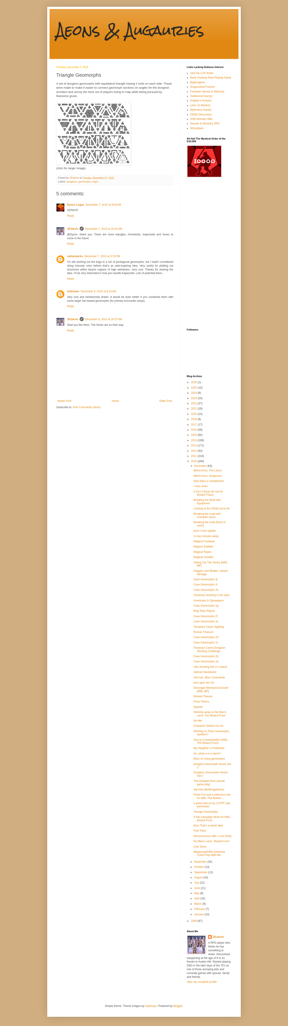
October (199, 866)
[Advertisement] (205, 252)
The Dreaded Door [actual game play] (209, 782)
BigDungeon (197, 82)
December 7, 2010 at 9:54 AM (103, 204)
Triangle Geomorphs (206, 811)
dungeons (72, 181)
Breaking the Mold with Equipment (207, 501)
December (200, 466)
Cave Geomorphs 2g (206, 605)
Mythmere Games (201, 109)
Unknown (73, 291)
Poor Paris (200, 830)
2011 (194, 456)
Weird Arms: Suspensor (208, 475)
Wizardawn (196, 128)
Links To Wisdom (200, 105)
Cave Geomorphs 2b (206, 656)
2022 (194, 403)
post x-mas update (205, 530)
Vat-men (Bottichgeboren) (209, 789)
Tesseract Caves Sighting (209, 626)
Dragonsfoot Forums (202, 86)
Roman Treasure (204, 632)
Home (115, 401)
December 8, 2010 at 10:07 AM (103, 319)
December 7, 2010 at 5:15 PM (102, 256)
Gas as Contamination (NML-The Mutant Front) (211, 741)
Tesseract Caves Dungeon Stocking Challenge (209, 649)
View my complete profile (202, 981)
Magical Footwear (204, 541)
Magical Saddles (203, 546)
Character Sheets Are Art (208, 725)
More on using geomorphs (209, 758)
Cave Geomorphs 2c (206, 642)
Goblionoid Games (201, 96)
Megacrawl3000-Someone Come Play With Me (209, 853)
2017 (194, 424)
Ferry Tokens (201, 701)
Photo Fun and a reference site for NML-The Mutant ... (212, 796)
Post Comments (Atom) (87, 407)
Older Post (165, 401)
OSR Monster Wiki (201, 119)
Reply (70, 215)
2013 (194, 445)
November (200, 861)
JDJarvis (72, 228)
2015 (194, 434)
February (200, 909)
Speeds (198, 707)
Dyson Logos (75, 204)
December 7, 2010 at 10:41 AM (103, 228)
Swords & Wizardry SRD (205, 123)
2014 (194, 440)
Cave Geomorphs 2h (206, 590)
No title (198, 720)
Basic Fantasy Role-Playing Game (210, 77)
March (198, 903)
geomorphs (85, 181)
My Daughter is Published (209, 748)
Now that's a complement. (209, 481)
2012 (194, 450)
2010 (194, 461)
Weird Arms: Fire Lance (208, 470)
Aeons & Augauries (130, 30)
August (198, 877)
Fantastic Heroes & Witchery (207, 91)
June (197, 888)
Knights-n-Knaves (201, 100)
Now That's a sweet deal (208, 825)
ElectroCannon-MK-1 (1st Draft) (213, 836)
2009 (194, 920)
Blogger (177, 1006)
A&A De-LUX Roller (202, 73)
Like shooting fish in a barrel (210, 666)
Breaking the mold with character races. (207, 515)
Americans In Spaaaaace (209, 600)
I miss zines (201, 486)
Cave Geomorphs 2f (206, 616)
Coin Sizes (200, 846)
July (197, 882)
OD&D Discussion (201, 114)
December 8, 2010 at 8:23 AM (98, 291)
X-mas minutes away (206, 536)
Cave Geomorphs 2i (206, 584)
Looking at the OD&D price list (212, 508)
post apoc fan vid (204, 682)
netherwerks (75, 256)
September (201, 872)
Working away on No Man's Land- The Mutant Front (210, 714)
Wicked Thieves (203, 696)
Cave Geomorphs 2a (206, 661)
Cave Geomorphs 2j (206, 579)
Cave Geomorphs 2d (206, 637)
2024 (194, 392)
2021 (194, 408)
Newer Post (64, 401)
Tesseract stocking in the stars (212, 595)
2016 (194, 429)
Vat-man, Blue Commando (209, 677)
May (197, 893)
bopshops (151, 1006)
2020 (194, 414)
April (197, 898)
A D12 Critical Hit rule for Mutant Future (208, 493)
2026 (194, 382)
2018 (194, 419)
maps (95, 181)
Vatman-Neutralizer (205, 672)
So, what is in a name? (207, 753)
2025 (194, 387)
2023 (194, 398)
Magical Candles (204, 557)
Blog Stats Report (204, 610)
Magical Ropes (202, 552)
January (199, 914)
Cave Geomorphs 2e (206, 621)
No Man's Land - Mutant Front (211, 841)
